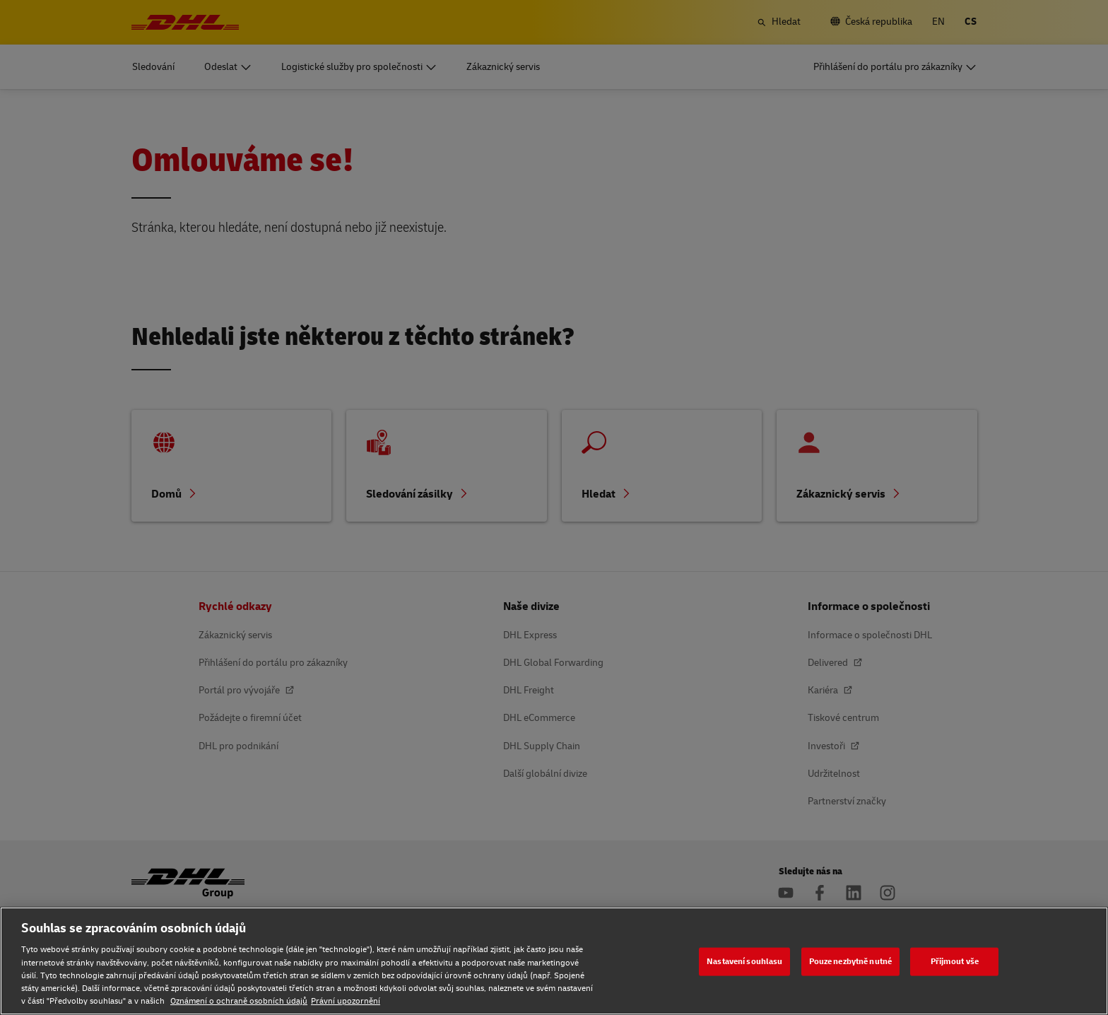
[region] (554, 961)
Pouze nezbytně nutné (850, 961)
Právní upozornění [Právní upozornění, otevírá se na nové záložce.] (345, 1001)
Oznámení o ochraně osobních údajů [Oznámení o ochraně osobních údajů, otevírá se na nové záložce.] (238, 1001)
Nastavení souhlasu (744, 961)
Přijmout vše (955, 961)
